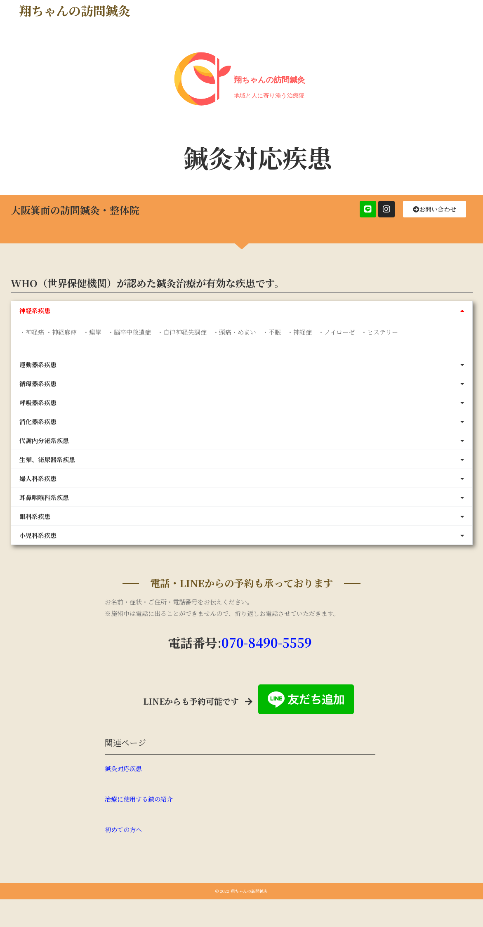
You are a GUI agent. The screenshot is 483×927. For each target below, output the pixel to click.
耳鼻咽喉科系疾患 (44, 497)
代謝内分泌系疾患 (44, 440)
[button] (241, 310)
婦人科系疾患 (38, 478)
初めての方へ (123, 829)
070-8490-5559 (266, 642)
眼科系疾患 (34, 516)
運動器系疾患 (38, 364)
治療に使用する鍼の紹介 (139, 799)
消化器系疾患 (38, 421)
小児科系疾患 (38, 535)
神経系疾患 (34, 310)
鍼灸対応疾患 (123, 768)
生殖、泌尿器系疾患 (47, 459)
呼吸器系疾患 (38, 402)
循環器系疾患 (38, 383)
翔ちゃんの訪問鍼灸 (74, 10)
